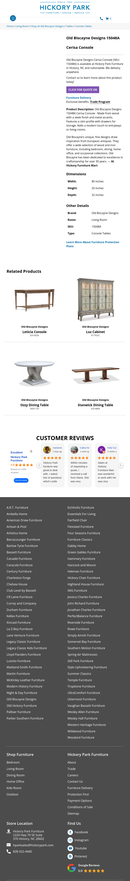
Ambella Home (17, 514)
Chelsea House (17, 585)
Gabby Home (77, 546)
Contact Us (75, 783)
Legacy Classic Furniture (24, 643)
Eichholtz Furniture (81, 508)
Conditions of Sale (80, 809)
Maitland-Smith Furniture (24, 668)
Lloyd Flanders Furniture (24, 655)
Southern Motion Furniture (87, 649)
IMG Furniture (77, 591)
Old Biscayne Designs (34, 326)
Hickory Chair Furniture (84, 578)
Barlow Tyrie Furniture (22, 546)
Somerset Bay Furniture (84, 643)
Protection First (78, 796)
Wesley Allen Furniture (83, 713)
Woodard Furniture (81, 739)
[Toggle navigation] (13, 18)
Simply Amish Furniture (84, 636)
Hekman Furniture (80, 572)
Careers (73, 777)
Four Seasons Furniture (84, 533)
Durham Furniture (19, 610)
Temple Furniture (80, 681)
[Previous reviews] (39, 465)
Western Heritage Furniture (87, 726)
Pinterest (80, 858)
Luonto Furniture (19, 662)
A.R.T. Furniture (17, 508)
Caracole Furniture (20, 565)
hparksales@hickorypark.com (34, 848)
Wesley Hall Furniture (83, 720)
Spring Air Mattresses (83, 655)
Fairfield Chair (77, 520)
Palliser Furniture (19, 713)
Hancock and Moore (82, 565)
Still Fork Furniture (81, 662)
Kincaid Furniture (19, 623)
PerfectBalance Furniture (85, 617)
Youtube (81, 850)
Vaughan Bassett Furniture (86, 707)
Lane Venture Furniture (23, 636)
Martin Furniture (18, 675)
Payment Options (80, 803)
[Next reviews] (120, 465)
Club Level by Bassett (22, 591)
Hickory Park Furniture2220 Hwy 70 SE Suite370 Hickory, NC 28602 (29, 837)
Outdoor (13, 796)
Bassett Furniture (19, 553)
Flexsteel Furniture (81, 527)
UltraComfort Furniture (84, 694)
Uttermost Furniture (82, 701)
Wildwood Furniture (82, 733)
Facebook (81, 834)
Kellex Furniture (18, 617)
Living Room (15, 770)
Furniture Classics (80, 540)
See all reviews (21, 480)
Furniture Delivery (78, 98)
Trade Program (100, 102)
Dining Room (16, 777)
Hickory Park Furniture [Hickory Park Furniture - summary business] (19, 459)
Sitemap (73, 816)
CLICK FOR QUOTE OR (82, 90)
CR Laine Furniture (20, 598)
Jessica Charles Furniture (85, 598)
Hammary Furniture (82, 559)
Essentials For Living (82, 514)
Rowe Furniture (78, 630)
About (72, 764)
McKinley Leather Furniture (26, 681)
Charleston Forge (19, 578)
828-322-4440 (22, 854)
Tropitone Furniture (81, 688)
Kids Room (14, 790)
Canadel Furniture (19, 559)
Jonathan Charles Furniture (87, 610)
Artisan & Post (17, 527)
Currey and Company (22, 604)
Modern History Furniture (25, 688)
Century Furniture (19, 572)
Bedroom (13, 764)
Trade (72, 770)
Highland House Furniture (86, 585)
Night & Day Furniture (22, 694)
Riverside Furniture (81, 623)
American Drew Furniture (24, 520)
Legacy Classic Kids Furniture (27, 649)
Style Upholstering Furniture (87, 668)
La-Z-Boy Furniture (20, 630)
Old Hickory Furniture (22, 707)
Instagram (81, 842)
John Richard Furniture (84, 604)
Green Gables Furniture (84, 553)
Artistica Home (17, 533)
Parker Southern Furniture (25, 720)
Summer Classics (79, 675)
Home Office (15, 783)
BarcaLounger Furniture (23, 540)
